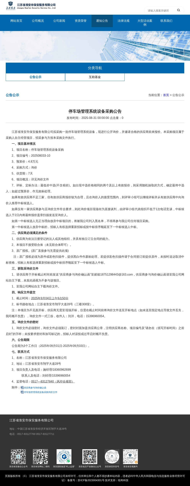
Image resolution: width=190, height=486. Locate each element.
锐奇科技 (123, 480)
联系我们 (166, 20)
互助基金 (95, 77)
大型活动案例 (144, 22)
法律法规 (124, 20)
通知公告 (102, 20)
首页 (166, 95)
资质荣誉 (81, 20)
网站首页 (16, 20)
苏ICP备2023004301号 (91, 480)
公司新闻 (59, 20)
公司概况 (38, 20)
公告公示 (35, 77)
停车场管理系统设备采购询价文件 (40, 392)
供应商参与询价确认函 (35, 387)
